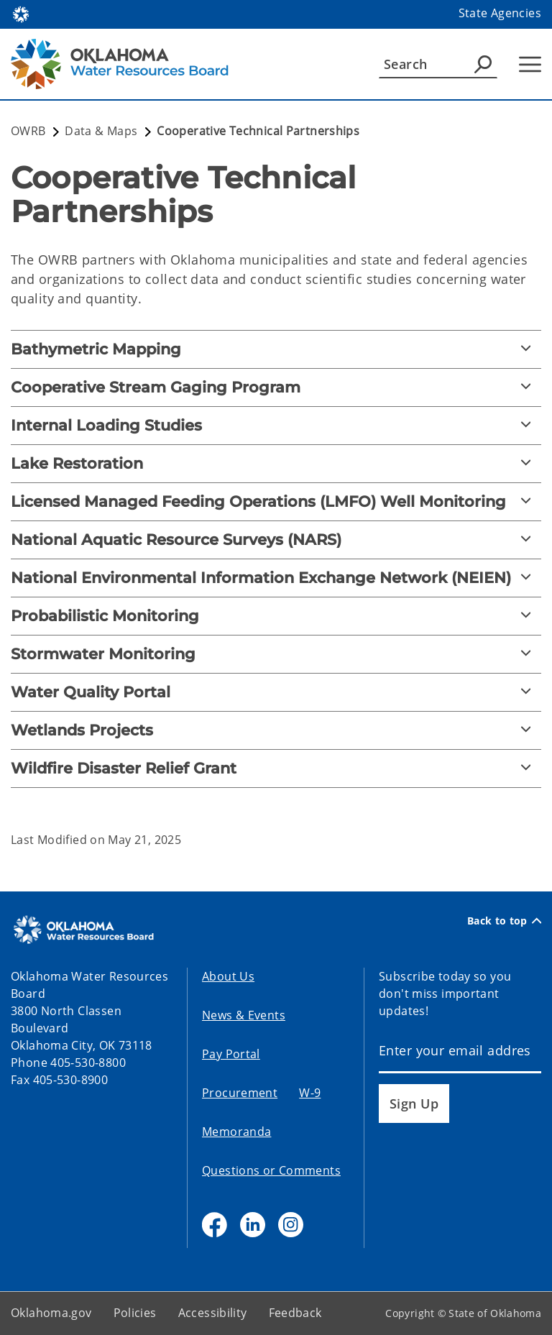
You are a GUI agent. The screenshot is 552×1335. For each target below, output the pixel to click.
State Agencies (500, 13)
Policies (135, 1313)
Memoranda (236, 1131)
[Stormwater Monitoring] (276, 654)
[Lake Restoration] (276, 463)
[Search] (438, 64)
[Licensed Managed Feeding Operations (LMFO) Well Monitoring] (276, 501)
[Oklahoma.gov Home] (21, 13)
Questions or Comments (271, 1170)
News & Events (243, 1015)
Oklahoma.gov (51, 1313)
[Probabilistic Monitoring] (276, 616)
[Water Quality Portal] (276, 692)
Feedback (295, 1313)
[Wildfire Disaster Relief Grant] (276, 768)
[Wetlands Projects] (276, 730)
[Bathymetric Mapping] (276, 349)
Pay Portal (231, 1054)
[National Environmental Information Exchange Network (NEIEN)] (276, 578)
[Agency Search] (483, 64)
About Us (228, 976)
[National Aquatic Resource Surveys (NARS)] (276, 540)
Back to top (504, 920)
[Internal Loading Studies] (276, 425)
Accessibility (212, 1313)
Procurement (239, 1093)
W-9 (310, 1093)
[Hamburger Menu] (530, 64)
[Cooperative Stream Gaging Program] (276, 387)
